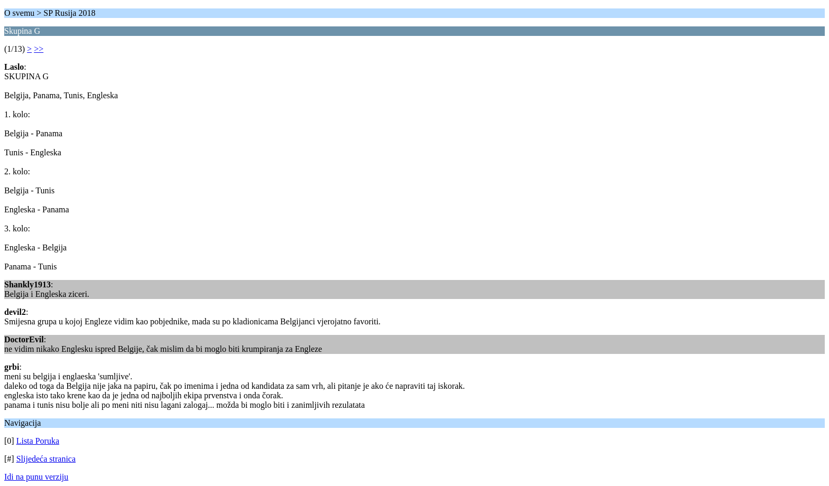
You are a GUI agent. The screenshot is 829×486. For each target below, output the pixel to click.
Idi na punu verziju (36, 476)
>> (38, 48)
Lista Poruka (37, 440)
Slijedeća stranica (46, 458)
